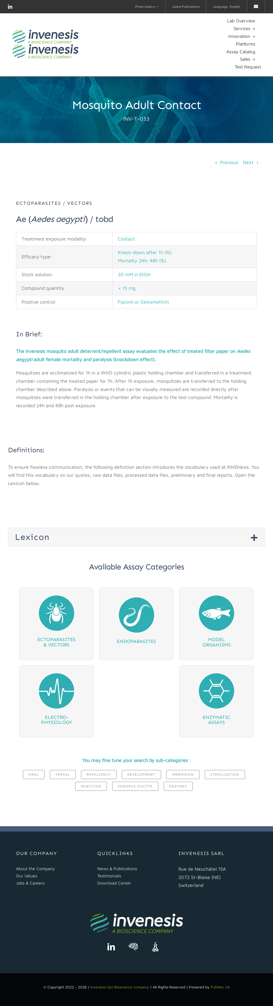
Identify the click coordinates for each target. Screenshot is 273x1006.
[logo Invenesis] (45, 31)
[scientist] (133, 944)
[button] (136, 537)
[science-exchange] (155, 944)
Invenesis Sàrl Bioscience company (120, 987)
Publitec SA (220, 987)
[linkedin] (10, 7)
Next (248, 162)
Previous (229, 162)
